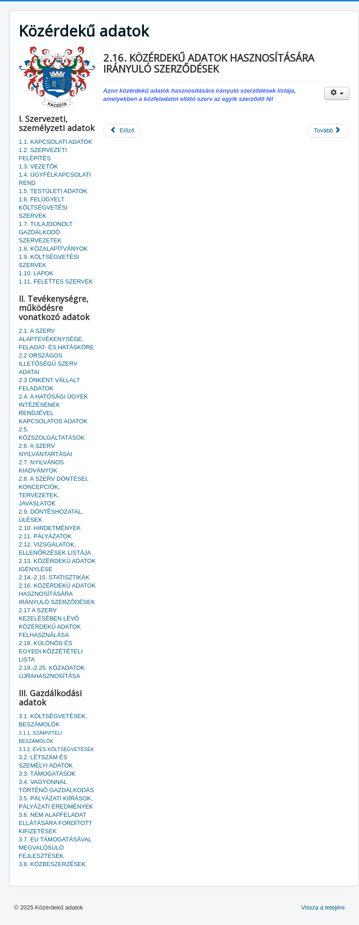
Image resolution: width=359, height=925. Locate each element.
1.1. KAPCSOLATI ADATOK (55, 141)
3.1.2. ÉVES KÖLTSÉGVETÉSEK (56, 749)
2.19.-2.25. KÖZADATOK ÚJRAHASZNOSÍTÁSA (52, 671)
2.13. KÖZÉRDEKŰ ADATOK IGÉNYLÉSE (57, 565)
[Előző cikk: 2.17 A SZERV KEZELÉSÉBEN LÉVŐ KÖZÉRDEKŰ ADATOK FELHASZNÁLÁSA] (122, 130)
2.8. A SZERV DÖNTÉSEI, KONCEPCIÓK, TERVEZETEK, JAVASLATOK (54, 491)
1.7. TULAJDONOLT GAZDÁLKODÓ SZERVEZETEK (46, 232)
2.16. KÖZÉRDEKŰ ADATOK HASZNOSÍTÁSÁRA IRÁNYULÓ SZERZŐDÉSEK (57, 593)
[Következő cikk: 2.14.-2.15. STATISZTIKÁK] (328, 130)
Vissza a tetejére (323, 907)
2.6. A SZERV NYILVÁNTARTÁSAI (45, 449)
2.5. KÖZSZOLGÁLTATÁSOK (51, 433)
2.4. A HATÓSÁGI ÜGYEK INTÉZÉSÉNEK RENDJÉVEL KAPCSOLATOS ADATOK (53, 409)
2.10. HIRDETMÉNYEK (50, 528)
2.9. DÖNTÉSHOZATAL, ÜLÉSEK (51, 515)
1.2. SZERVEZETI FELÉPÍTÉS (43, 154)
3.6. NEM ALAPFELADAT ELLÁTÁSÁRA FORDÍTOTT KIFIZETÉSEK (55, 823)
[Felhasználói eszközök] (336, 93)
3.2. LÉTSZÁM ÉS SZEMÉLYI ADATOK (46, 761)
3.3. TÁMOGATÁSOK (47, 773)
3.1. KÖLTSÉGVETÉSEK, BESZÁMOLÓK (53, 720)
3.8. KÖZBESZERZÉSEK (52, 864)
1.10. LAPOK (36, 273)
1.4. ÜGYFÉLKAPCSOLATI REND (55, 178)
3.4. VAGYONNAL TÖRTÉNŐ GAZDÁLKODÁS (56, 786)
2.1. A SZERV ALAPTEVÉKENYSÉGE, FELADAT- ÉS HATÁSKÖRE (56, 339)
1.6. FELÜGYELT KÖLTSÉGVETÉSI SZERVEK (43, 207)
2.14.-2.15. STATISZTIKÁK (54, 577)
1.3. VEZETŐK (38, 166)
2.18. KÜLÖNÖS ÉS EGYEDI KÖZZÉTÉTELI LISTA (51, 651)
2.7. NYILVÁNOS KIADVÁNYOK (41, 466)
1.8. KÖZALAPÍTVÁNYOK (53, 248)
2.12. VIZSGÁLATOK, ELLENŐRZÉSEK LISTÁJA (55, 548)
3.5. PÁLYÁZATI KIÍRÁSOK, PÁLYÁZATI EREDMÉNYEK (56, 802)
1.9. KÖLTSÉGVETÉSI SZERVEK (49, 260)
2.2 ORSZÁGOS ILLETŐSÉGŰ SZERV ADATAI (48, 363)
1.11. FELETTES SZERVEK (56, 281)
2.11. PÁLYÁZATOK (45, 536)
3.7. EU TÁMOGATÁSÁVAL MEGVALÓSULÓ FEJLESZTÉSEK (55, 847)
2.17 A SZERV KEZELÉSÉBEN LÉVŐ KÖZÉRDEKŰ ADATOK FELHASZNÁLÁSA (50, 622)
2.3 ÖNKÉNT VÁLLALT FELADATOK (49, 384)
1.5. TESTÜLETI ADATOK (53, 191)
